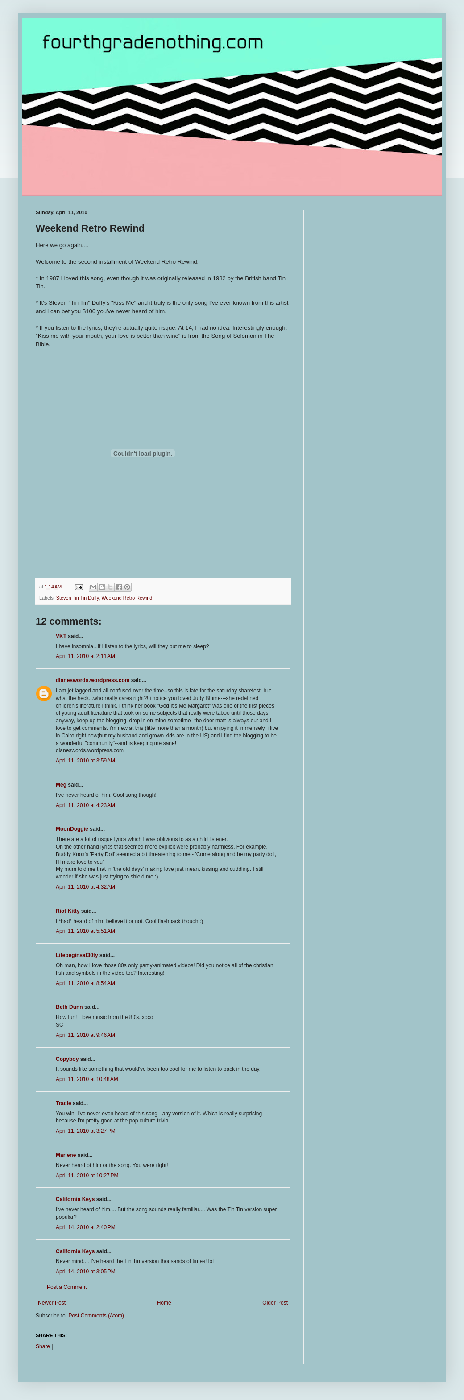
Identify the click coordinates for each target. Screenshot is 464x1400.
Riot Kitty (67, 911)
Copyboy (67, 1059)
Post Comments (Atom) (96, 1316)
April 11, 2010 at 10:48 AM (87, 1079)
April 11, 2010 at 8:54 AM (85, 983)
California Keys (75, 1199)
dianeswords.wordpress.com (92, 680)
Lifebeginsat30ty (77, 955)
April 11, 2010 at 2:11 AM (85, 656)
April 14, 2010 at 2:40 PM (86, 1227)
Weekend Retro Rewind (126, 598)
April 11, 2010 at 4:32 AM (85, 887)
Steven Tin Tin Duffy (77, 598)
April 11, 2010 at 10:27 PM (87, 1175)
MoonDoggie (72, 829)
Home (164, 1303)
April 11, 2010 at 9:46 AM (85, 1035)
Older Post (275, 1303)
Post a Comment (67, 1287)
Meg (61, 785)
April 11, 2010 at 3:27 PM (86, 1131)
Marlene (66, 1155)
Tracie (63, 1103)
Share (43, 1346)
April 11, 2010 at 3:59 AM (85, 761)
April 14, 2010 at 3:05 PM (86, 1271)
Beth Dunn (69, 1007)
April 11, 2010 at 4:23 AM (85, 805)
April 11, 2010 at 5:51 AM (85, 931)
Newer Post (52, 1303)
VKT (61, 636)
